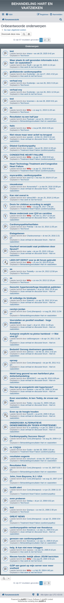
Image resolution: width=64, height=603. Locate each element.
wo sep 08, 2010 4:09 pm (48, 378)
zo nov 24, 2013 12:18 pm (44, 280)
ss (11, 278)
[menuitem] (9, 14)
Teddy (29, 403)
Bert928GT (31, 378)
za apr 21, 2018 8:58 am (43, 169)
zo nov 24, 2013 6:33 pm (43, 262)
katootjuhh (31, 289)
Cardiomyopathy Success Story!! (27, 436)
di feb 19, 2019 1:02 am (45, 137)
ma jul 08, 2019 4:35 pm (43, 128)
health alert (16, 487)
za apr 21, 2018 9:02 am (43, 157)
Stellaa (30, 501)
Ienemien (30, 101)
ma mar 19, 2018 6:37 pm (46, 178)
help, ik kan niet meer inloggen (26, 547)
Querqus (30, 510)
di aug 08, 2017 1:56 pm (43, 207)
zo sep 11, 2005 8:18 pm (47, 541)
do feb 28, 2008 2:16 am (44, 450)
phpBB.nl (42, 601)
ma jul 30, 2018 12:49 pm (45, 148)
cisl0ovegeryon (33, 339)
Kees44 (30, 414)
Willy (29, 110)
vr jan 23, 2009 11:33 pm (50, 428)
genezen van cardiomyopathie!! (26, 538)
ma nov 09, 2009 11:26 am (46, 389)
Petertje (30, 227)
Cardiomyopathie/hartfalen (24, 224)
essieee (30, 389)
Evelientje (31, 74)
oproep (13, 360)
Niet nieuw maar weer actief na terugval (31, 134)
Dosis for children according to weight (30, 204)
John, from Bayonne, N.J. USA (26, 476)
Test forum (24, 56)
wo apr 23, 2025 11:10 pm (44, 65)
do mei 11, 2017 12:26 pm (44, 216)
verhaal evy (16, 80)
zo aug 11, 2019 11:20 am (44, 110)
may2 (29, 325)
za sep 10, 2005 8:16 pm (45, 550)
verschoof (31, 459)
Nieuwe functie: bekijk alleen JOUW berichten (34, 556)
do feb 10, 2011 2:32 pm (46, 352)
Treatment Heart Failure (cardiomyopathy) (37, 150)
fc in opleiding (32, 428)
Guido (29, 450)
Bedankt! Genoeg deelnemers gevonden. (31, 349)
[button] (49, 40)
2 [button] (44, 39)
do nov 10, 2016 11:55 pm (46, 227)
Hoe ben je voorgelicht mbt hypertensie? (31, 387)
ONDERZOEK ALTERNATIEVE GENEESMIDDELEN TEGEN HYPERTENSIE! (33, 424)
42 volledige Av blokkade (23, 298)
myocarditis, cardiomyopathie (26, 175)
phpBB (23, 599)
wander (30, 137)
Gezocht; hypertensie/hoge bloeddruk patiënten (35, 287)
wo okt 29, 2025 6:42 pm (44, 53)
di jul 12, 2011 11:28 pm (43, 325)
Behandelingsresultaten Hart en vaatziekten (38, 121)
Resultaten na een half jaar (24, 116)
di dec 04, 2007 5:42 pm (47, 459)
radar (29, 251)
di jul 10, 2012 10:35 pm (48, 289)
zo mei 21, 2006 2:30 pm (46, 510)
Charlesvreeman (34, 236)
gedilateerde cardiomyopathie (26, 71)
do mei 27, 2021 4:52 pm (47, 74)
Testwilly (30, 271)
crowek (30, 148)
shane (29, 53)
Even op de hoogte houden (24, 411)
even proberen (17, 498)
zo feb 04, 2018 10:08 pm (50, 187)
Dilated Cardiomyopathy (23, 146)
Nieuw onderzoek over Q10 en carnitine (31, 213)
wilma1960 (31, 198)
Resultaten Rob (18, 465)
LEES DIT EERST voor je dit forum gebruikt (33, 260)
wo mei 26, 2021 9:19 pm (47, 83)
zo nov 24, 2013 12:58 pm (47, 271)
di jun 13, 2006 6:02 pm (44, 501)
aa (11, 107)
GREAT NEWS (17, 516)
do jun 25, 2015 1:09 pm (43, 251)
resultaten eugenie (20, 456)
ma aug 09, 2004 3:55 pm (44, 559)
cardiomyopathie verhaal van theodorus (31, 527)
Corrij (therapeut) (34, 311)
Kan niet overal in (19, 195)
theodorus (31, 530)
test (12, 51)
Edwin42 (30, 300)
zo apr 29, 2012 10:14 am (47, 300)
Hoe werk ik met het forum (31, 67)
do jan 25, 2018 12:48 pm (48, 198)
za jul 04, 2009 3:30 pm (45, 414)
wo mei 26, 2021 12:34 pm (48, 92)
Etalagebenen (17, 233)
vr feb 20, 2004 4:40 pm (43, 570)
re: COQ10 (15, 447)
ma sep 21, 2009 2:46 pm (44, 403)
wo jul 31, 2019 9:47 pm (46, 119)
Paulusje (30, 119)
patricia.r (30, 352)
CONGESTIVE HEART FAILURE (26, 155)
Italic (12, 125)
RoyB (29, 65)
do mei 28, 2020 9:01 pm (47, 101)
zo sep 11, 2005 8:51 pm (47, 530)
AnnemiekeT (32, 187)
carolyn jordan (17, 309)
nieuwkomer (16, 184)
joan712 (30, 178)
